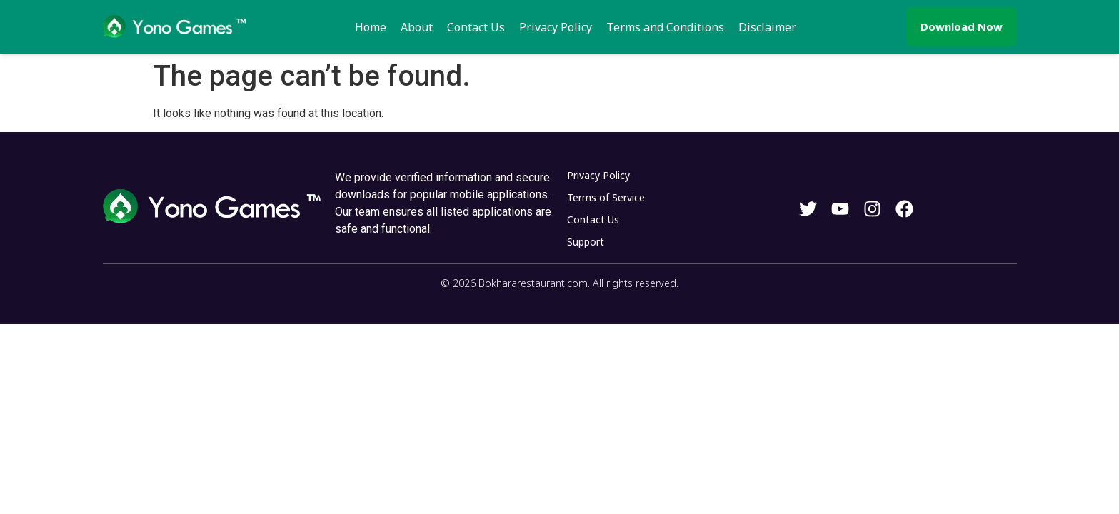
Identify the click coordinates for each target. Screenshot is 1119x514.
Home (370, 27)
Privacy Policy (555, 27)
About (417, 27)
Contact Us (476, 27)
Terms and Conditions (665, 27)
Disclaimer (767, 27)
